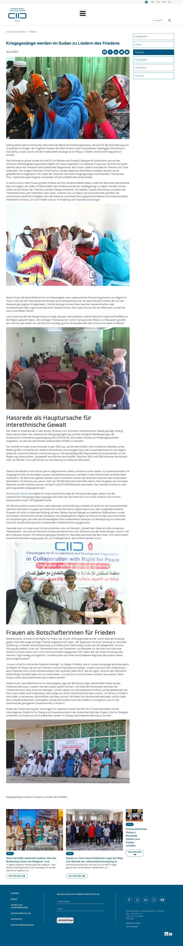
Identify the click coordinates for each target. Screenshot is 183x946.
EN (152, 2)
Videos (138, 44)
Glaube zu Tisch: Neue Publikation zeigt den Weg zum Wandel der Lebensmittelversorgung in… (94, 860)
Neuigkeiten (141, 36)
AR (158, 2)
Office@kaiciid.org (133, 923)
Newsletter (141, 67)
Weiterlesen (15, 876)
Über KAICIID (39, 14)
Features (33, 32)
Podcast (139, 75)
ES (169, 2)
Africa (10, 853)
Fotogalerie (141, 59)
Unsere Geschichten (80, 14)
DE (164, 2)
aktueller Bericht (19, 493)
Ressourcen (128, 14)
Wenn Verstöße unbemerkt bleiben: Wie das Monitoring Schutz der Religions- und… (31, 860)
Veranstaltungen (107, 14)
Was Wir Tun (57, 14)
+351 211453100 (132, 926)
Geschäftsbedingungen (22, 925)
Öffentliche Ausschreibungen (19, 906)
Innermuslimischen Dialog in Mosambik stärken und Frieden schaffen (134, 837)
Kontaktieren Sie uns (21, 913)
